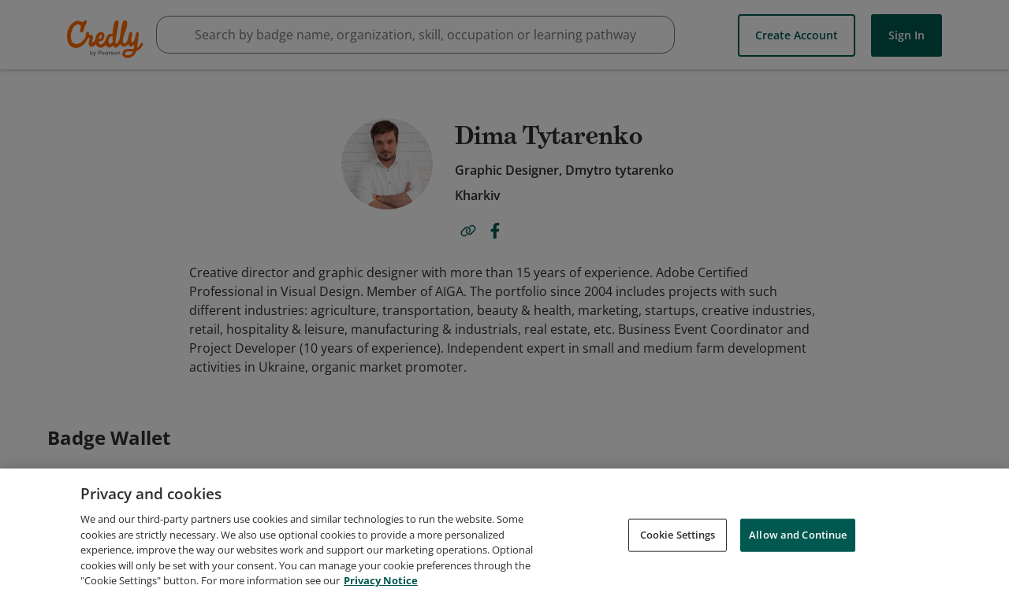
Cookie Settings (678, 559)
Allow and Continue (798, 559)
